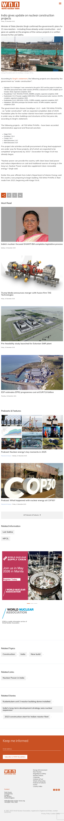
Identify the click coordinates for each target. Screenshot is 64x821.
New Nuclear (37, 772)
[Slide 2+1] (35, 603)
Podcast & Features (39, 783)
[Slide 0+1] (28, 603)
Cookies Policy (55, 814)
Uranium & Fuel (38, 779)
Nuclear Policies (38, 775)
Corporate (36, 777)
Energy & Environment (40, 770)
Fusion (35, 785)
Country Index (37, 786)
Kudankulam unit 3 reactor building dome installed (26, 702)
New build (35, 654)
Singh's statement (20, 79)
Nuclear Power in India (13, 678)
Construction (9, 654)
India (23, 654)
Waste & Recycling (39, 781)
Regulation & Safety (39, 774)
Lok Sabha (8, 532)
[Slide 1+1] (32, 603)
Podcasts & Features (6, 456)
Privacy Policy (45, 814)
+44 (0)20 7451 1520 (11, 802)
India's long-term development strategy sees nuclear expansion (27, 709)
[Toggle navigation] (60, 3)
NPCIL (6, 539)
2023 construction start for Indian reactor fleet (26, 717)
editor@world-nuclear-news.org (14, 801)
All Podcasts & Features (31, 515)
